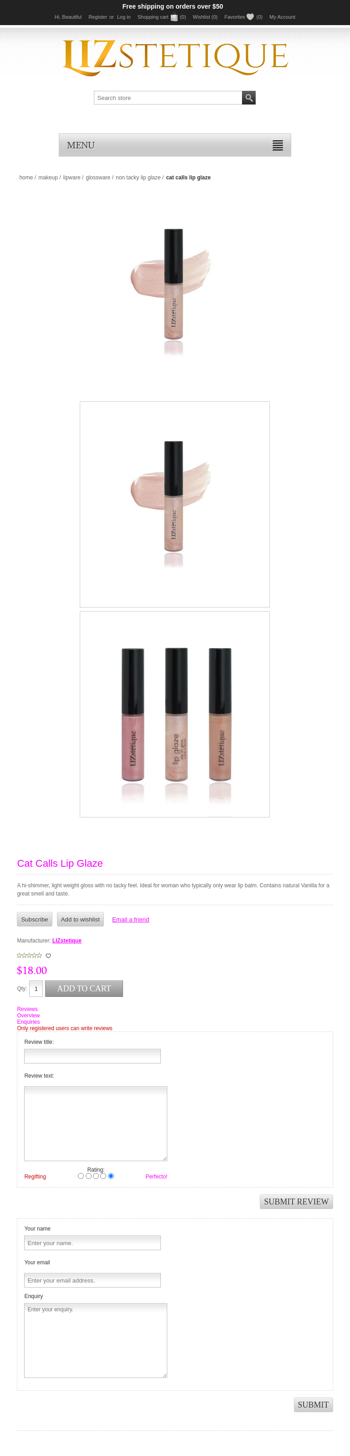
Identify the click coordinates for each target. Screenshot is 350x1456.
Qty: (22, 988)
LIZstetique (67, 940)
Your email (37, 1262)
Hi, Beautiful (68, 17)
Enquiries (28, 1022)
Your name (37, 1229)
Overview (28, 1015)
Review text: (39, 1076)
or (111, 17)
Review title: (39, 1042)
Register (97, 17)
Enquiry (33, 1296)
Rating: (95, 1170)
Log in (124, 17)
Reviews (27, 1009)
